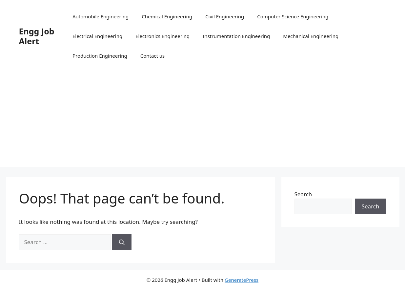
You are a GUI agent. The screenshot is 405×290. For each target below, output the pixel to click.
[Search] (122, 242)
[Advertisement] (202, 121)
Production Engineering (99, 55)
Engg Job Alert (36, 36)
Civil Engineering (224, 16)
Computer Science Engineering (292, 16)
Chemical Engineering (167, 16)
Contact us (152, 55)
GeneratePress (241, 280)
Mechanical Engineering (310, 36)
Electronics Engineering (162, 36)
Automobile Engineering (100, 16)
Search (303, 194)
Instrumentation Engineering (236, 36)
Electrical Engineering (97, 36)
